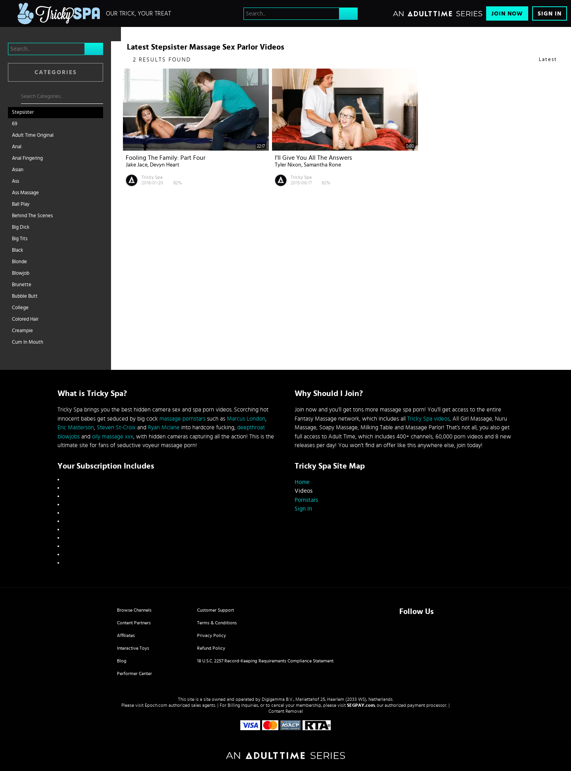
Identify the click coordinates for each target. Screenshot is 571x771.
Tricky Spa (152, 177)
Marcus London (246, 419)
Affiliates (126, 635)
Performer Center (134, 673)
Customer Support (215, 610)
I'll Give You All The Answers (313, 158)
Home (302, 482)
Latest (548, 59)
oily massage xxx (112, 437)
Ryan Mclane (164, 427)
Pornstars (306, 500)
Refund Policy (211, 648)
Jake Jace (137, 165)
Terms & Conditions (217, 622)
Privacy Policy (211, 635)
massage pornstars (182, 419)
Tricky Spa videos (428, 419)
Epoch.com (156, 705)
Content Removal (285, 711)
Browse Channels (134, 610)
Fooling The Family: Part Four (165, 158)
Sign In (549, 14)
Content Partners (134, 622)
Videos (303, 491)
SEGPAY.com (361, 705)
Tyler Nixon (288, 165)
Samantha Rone (322, 165)
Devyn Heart (164, 165)
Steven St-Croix (116, 427)
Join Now (507, 14)
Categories (55, 72)
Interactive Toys (133, 648)
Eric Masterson (75, 427)
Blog (121, 660)
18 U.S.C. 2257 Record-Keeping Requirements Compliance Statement (265, 660)
